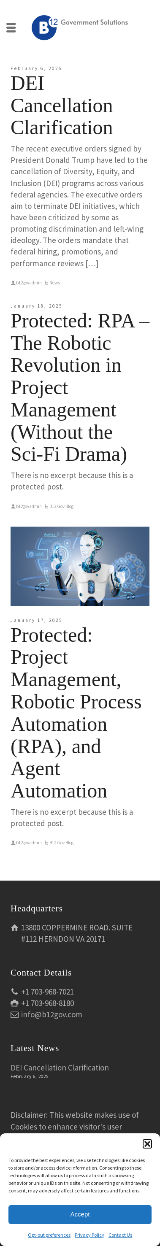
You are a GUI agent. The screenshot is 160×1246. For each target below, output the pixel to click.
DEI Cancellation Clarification (62, 105)
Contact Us (120, 1235)
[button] (147, 1144)
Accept (80, 1214)
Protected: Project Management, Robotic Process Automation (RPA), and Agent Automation (76, 713)
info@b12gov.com (51, 1014)
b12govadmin (29, 283)
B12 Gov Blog (61, 506)
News (54, 283)
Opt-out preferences (49, 1235)
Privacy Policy (89, 1235)
